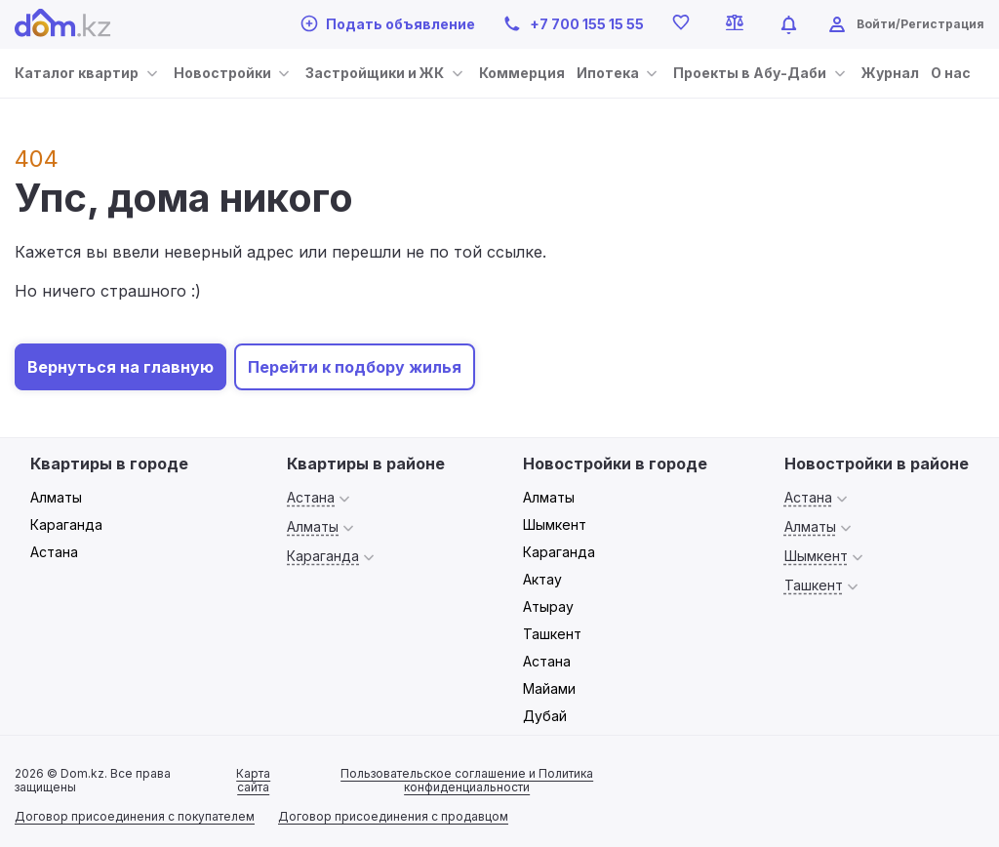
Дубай (545, 715)
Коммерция (522, 72)
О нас (951, 72)
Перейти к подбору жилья (354, 367)
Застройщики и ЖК (374, 72)
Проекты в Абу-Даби (749, 72)
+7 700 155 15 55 (573, 24)
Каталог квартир (77, 72)
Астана (54, 552)
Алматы (56, 497)
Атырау (548, 606)
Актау (542, 579)
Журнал (890, 72)
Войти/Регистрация (920, 24)
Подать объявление (387, 23)
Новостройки (222, 72)
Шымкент (554, 524)
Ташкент (552, 633)
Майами (549, 688)
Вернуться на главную (120, 367)
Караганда (66, 524)
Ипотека (608, 72)
